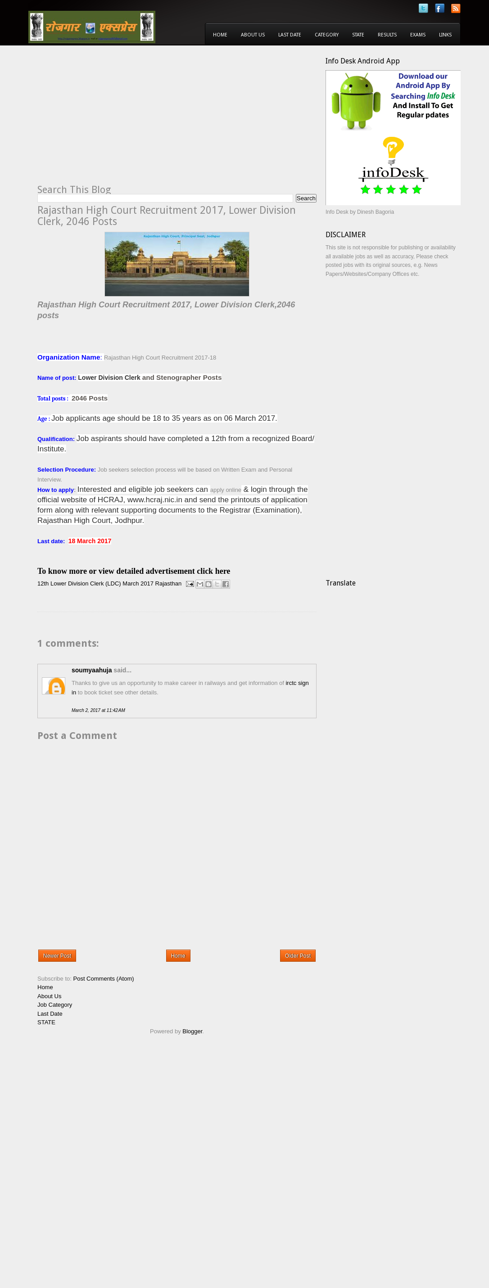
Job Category (54, 1004)
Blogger (192, 1031)
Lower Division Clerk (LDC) (85, 583)
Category (327, 35)
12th (43, 583)
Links (445, 35)
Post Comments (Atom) (103, 978)
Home (220, 35)
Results (387, 35)
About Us (253, 35)
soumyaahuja (92, 670)
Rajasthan (168, 583)
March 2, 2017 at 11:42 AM (98, 710)
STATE (46, 1022)
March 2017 (138, 583)
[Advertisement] (113, 120)
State (358, 35)
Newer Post (57, 956)
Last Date (289, 35)
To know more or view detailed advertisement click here (133, 571)
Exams (418, 35)
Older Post (298, 956)
